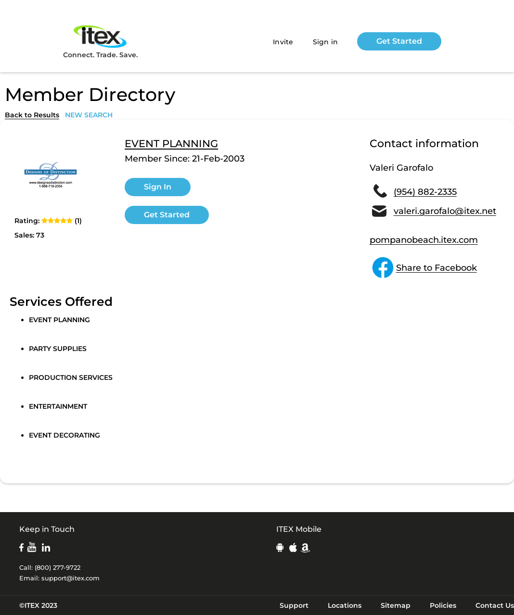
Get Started (399, 41)
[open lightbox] (50, 175)
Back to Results (32, 115)
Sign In (157, 186)
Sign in (325, 42)
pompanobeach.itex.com (424, 240)
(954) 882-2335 (425, 192)
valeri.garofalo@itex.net (445, 211)
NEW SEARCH (89, 115)
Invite (283, 42)
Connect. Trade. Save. (100, 41)
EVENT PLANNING (171, 144)
